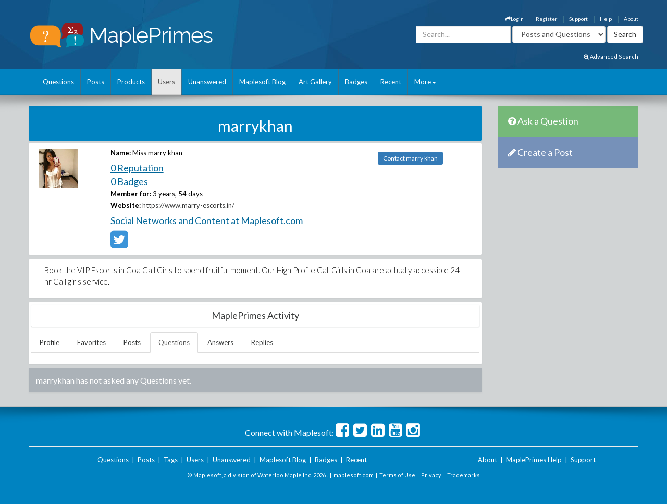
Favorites (91, 342)
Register (546, 19)
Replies (262, 342)
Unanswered (207, 82)
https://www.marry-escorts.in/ (188, 205)
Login (514, 19)
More (425, 82)
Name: (120, 153)
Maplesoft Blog (262, 82)
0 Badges (129, 181)
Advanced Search (611, 56)
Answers (220, 342)
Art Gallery (315, 82)
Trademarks (463, 475)
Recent (390, 82)
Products (131, 82)
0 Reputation (137, 168)
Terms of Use (397, 475)
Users (166, 82)
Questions (58, 82)
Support (578, 19)
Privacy (431, 475)
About (631, 19)
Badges (356, 82)
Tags (171, 460)
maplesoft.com (354, 475)
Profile (49, 342)
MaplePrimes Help (534, 460)
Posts (95, 82)
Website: (125, 205)
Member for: (130, 194)
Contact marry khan (410, 158)
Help (606, 19)
